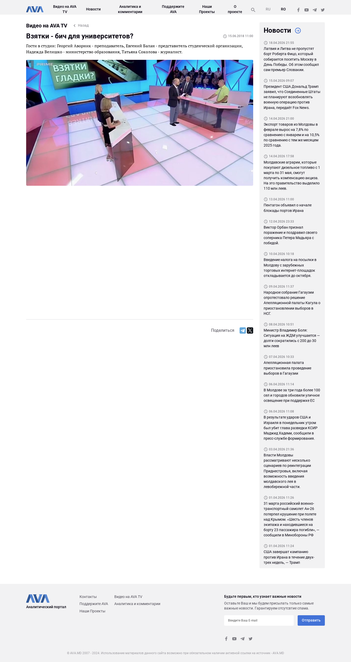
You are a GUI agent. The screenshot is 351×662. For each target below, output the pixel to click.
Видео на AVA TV (128, 597)
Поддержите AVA (94, 604)
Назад (83, 25)
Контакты (88, 597)
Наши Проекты (92, 611)
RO (283, 9)
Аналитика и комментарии (137, 604)
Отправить (311, 620)
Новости (93, 9)
